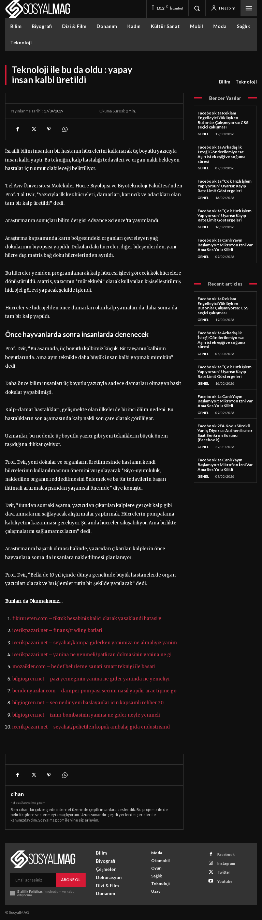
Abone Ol (71, 879)
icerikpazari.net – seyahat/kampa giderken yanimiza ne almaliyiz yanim (94, 643)
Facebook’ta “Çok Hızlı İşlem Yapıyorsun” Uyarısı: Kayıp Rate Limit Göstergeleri (224, 186)
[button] (197, 8)
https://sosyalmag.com (28, 802)
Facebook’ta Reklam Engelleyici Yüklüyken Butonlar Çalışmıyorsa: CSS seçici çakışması (223, 119)
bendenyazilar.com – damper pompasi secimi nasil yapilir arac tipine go (94, 691)
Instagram (226, 863)
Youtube (224, 881)
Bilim (224, 81)
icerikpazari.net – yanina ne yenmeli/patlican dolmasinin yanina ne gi (92, 655)
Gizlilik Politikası (30, 891)
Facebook (226, 854)
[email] (33, 880)
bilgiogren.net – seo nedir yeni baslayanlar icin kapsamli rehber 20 (88, 703)
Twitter (223, 872)
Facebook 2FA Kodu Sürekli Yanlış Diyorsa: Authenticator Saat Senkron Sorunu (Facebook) (225, 432)
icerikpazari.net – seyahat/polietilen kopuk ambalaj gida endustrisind (91, 727)
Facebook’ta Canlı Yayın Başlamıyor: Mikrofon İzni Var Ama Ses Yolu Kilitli (225, 244)
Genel (203, 134)
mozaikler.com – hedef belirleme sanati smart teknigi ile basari (84, 667)
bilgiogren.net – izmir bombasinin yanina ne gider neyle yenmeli (86, 715)
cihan (17, 794)
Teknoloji (246, 81)
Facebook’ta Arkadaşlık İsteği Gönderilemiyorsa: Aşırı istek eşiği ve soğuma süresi (221, 154)
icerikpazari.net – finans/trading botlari (57, 630)
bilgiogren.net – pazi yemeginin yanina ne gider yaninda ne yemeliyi (91, 679)
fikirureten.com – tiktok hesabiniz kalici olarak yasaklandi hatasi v (86, 619)
